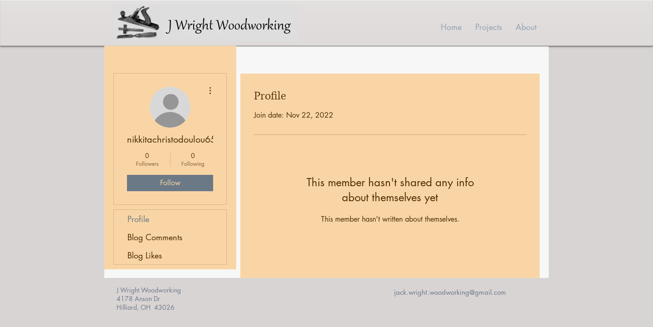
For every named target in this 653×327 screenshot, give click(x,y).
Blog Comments (154, 237)
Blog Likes (144, 255)
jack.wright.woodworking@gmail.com (450, 292)
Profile (138, 218)
